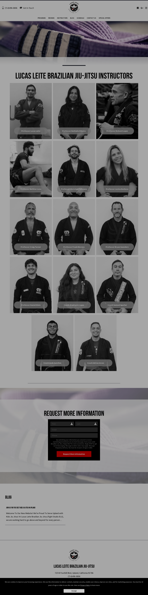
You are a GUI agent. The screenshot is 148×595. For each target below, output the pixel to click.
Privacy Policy (85, 585)
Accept (74, 591)
